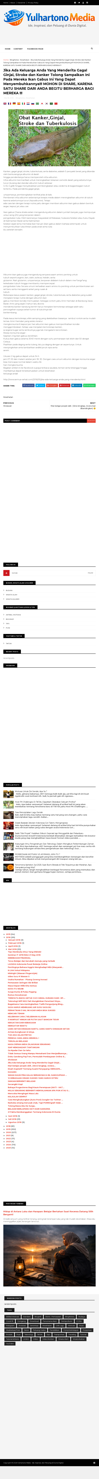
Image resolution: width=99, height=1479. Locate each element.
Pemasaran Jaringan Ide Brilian (24, 997)
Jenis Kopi (34, 1338)
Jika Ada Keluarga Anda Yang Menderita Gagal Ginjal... (35, 1077)
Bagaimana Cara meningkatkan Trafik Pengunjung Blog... (37, 1018)
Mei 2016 (13, 963)
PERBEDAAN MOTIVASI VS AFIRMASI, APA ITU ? (38, 869)
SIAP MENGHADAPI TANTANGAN (24, 1062)
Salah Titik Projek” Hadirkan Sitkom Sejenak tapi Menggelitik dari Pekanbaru (50, 846)
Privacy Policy (34, 3)
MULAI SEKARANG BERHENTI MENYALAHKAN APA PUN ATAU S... (40, 1105)
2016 (9, 952)
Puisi (9, 641)
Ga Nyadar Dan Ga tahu (20, 1065)
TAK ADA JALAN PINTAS (21, 1049)
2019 (9, 1143)
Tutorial (83, 1347)
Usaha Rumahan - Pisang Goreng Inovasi (28, 994)
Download (34, 1334)
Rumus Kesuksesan (18, 1009)
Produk (9, 1347)
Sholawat (13, 1074)
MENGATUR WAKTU (18, 1040)
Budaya (10, 603)
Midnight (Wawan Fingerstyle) (23, 988)
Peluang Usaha (39, 1343)
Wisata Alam (12, 607)
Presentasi (87, 1343)
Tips (8, 636)
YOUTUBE (16, 585)
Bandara (26, 1330)
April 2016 (14, 960)
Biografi (11, 632)
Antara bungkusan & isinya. (22, 1046)
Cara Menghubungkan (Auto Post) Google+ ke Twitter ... (36, 1114)
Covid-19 (9, 1334)
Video (35, 1352)
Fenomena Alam (50, 1334)
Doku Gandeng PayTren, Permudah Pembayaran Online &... (38, 1071)
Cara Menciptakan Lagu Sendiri (30, 825)
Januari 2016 (15, 954)
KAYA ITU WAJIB (17, 1003)
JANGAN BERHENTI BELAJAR (22, 1095)
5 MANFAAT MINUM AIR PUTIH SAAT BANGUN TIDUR (34, 1034)
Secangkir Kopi (16, 1099)
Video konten (48, 1352)
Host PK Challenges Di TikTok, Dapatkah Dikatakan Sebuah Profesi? (46, 815)
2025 (10, 1162)
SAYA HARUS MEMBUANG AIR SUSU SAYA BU (30, 1021)
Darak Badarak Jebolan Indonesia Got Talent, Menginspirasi (42, 836)
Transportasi (59, 1347)
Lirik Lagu (60, 1338)
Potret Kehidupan (71, 1343)
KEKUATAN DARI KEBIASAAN (23, 1037)
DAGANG (13, 1086)
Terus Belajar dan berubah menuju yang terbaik (32, 975)
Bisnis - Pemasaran (53, 1330)
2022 (10, 1153)
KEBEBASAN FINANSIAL (20, 972)
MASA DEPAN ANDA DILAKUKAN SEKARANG (30, 1059)
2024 (10, 1159)
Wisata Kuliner (13, 612)
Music (81, 1338)
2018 (9, 1140)
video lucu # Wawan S (20, 991)
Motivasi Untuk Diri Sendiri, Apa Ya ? (32, 804)
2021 (9, 1150)
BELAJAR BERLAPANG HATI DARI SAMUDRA (30, 1123)
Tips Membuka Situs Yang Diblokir (25, 966)
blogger (89, 433)
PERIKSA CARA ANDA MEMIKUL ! (24, 1052)
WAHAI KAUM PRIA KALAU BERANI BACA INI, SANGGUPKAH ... (38, 1089)
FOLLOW (89, 585)
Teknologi (29, 1347)
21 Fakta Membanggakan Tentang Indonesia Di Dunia (35, 1126)
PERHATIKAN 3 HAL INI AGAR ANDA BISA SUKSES (32, 1025)
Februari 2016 (16, 957)
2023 (10, 1156)
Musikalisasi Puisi (13, 1343)
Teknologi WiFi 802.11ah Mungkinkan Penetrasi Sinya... (35, 1015)
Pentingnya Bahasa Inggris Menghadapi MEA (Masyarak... (36, 981)
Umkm (26, 1352)
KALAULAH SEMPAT (18, 1111)
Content (19, 51)
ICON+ (79, 1334)
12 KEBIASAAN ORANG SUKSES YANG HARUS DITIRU (34, 1092)
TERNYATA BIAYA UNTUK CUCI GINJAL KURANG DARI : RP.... (37, 1012)
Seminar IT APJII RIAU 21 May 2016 (25, 969)
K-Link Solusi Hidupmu (20, 985)
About (13, 3)
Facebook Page (36, 51)
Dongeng (22, 1334)
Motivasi (71, 1338)
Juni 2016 (14, 1130)
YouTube (10, 1356)
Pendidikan (54, 1343)
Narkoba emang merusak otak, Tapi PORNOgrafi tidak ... (36, 1117)
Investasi (22, 1338)
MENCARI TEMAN (17, 1028)
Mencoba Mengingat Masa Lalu (24, 1108)
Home (6, 3)
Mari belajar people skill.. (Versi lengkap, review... (33, 1080)
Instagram (10, 1338)
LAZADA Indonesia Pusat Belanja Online (28, 978)
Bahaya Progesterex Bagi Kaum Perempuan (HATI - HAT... (37, 1102)
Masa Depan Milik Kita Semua (23, 1000)
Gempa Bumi (66, 1334)
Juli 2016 (13, 1133)
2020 (10, 1147)
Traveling (72, 1347)
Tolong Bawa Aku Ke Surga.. (23, 1120)
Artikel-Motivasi (14, 627)
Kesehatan (25, 62)
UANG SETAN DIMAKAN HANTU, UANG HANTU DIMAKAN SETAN (40, 1043)
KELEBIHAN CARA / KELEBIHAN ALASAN (28, 1031)
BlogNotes (15, 62)
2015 (9, 948)
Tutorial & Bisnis (12, 1352)
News (26, 1343)
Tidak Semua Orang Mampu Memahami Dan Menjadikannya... (39, 1068)
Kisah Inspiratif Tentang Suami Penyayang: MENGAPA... (36, 1083)
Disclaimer (22, 3)
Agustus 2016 (16, 1136)
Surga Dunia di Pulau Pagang (23, 1006)
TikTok (10, 656)
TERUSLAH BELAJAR (19, 1055)
